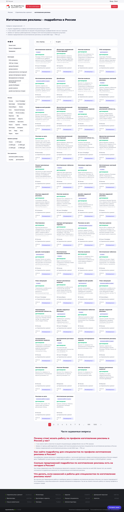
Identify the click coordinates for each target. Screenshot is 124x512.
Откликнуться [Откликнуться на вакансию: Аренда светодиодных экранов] (68, 245)
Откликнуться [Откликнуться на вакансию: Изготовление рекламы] (46, 100)
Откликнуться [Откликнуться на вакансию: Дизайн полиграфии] (46, 274)
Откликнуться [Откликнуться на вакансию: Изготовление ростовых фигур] (68, 360)
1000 (95, 424)
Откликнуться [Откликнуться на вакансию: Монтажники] (46, 245)
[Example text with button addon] (76, 6)
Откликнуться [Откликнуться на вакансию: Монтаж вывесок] (89, 71)
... (83, 424)
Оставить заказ (114, 507)
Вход (111, 1)
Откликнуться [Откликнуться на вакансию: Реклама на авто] (46, 158)
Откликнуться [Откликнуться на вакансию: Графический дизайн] (46, 129)
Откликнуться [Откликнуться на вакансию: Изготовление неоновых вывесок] (68, 274)
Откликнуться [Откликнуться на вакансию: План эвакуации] (46, 303)
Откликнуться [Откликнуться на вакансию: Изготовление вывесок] (46, 71)
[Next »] (101, 424)
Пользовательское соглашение (100, 509)
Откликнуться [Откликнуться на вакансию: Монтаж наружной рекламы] (46, 216)
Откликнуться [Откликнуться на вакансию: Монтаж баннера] (46, 389)
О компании (115, 509)
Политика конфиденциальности (79, 509)
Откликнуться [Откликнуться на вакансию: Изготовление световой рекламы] (110, 100)
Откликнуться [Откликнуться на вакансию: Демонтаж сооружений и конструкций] (68, 71)
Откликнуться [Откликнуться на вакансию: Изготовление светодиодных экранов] (89, 129)
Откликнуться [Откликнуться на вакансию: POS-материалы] (110, 71)
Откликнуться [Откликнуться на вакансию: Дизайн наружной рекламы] (89, 216)
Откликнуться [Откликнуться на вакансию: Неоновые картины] (89, 187)
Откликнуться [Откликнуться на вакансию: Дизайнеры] (68, 100)
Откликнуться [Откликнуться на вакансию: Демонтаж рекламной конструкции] (68, 129)
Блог (116, 1)
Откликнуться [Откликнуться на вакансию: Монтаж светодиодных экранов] (89, 360)
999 (89, 424)
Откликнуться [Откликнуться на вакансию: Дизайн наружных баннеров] (68, 331)
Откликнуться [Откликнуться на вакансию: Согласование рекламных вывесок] (46, 360)
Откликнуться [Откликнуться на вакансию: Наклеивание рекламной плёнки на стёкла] (110, 129)
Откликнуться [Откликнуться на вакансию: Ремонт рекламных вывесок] (46, 187)
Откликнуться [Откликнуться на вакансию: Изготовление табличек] (68, 187)
